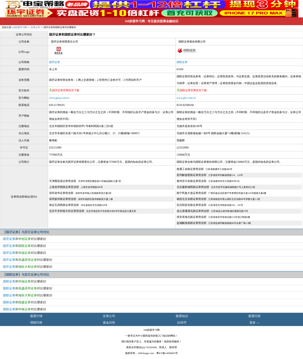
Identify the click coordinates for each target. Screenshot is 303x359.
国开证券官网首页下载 (64, 90)
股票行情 (36, 316)
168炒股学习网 (135, 21)
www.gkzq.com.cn (59, 97)
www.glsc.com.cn (186, 97)
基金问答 (109, 322)
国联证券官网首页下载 (192, 90)
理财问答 (36, 322)
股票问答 (254, 316)
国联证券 (182, 62)
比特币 (181, 322)
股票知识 (182, 316)
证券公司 (35, 27)
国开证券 (54, 62)
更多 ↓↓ (254, 322)
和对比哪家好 (24, 238)
